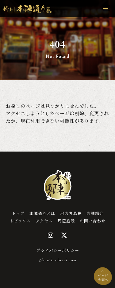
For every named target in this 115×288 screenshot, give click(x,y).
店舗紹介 (95, 213)
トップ (18, 213)
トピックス (20, 221)
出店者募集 (71, 213)
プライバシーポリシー (57, 250)
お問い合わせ (92, 221)
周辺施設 (66, 221)
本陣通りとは (42, 213)
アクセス (44, 221)
